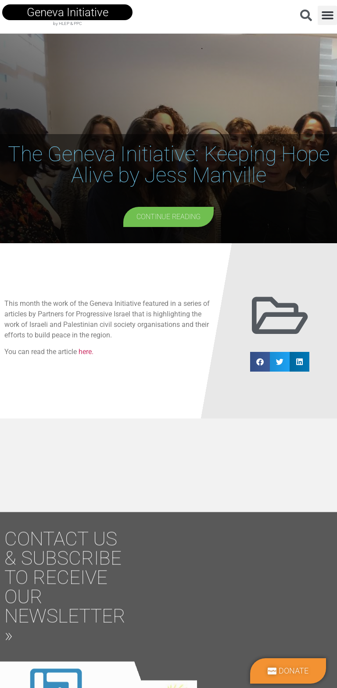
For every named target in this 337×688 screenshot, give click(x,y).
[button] (327, 15)
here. (86, 352)
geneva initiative (67, 12)
